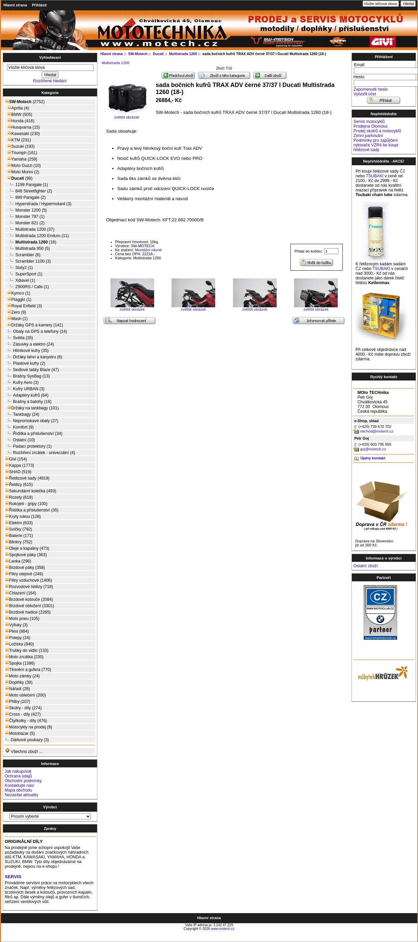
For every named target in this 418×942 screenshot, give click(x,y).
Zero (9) (15, 312)
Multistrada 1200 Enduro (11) (37, 235)
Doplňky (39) (19, 682)
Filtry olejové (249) (24, 573)
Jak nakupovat (18, 771)
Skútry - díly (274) (23, 707)
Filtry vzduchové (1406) (28, 580)
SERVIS (13, 876)
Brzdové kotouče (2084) (29, 599)
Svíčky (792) (18, 529)
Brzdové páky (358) (25, 567)
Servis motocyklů (369, 121)
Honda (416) (19, 120)
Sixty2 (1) (19, 267)
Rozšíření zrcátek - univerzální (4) (40, 452)
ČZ (402, 171)
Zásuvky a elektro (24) (29, 344)
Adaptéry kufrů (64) (26, 395)
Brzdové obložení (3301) (29, 605)
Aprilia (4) (17, 107)
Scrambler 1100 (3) (28, 261)
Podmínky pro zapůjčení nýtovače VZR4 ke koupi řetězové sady (376, 145)
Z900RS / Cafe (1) (27, 286)
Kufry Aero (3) (22, 382)
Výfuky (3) (16, 624)
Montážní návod (148, 250)
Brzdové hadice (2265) (28, 612)
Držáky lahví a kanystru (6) (33, 356)
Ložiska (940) (19, 643)
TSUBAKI (375, 176)
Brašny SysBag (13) (27, 375)
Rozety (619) (19, 497)
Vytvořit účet (365, 94)
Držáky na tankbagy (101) (32, 407)
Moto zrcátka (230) (24, 656)
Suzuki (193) (20, 146)
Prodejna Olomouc (371, 126)
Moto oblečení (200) (25, 695)
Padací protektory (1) (28, 446)
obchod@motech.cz (376, 431)
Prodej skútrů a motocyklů (377, 131)
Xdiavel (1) (20, 280)
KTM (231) (18, 139)
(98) (19, 178)
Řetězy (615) (19, 484)
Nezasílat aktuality (21, 795)
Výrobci (50, 807)
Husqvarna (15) (22, 127)
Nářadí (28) (17, 688)
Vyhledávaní (50, 57)
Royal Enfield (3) (23, 305)
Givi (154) (16, 458)
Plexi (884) (17, 631)
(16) (30, 242)
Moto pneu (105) (22, 618)
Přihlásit (39, 5)
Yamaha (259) (21, 159)
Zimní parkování (368, 135)
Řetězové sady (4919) (27, 478)
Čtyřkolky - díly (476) (26, 720)
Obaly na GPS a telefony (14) (36, 331)
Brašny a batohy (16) (28, 401)
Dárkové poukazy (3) (27, 739)
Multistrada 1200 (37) (29, 229)
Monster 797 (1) (25, 216)
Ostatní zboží (366, 566)
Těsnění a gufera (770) (28, 669)
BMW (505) (18, 114)
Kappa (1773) (19, 465)
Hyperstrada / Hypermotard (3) (38, 203)
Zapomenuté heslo (371, 89)
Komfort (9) (19, 427)
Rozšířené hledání (50, 81)
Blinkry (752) (18, 541)
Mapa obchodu (18, 790)
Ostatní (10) (20, 439)
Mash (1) (16, 318)
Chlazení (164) (20, 592)
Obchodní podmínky (23, 780)
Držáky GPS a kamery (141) (34, 324)
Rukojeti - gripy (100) (26, 503)
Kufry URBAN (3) (25, 388)
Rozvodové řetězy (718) (29, 586)
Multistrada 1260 (116, 63)
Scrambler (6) (22, 254)
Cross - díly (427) (23, 714)
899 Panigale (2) (25, 197)
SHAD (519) (18, 471)
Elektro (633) (19, 522)
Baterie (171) (19, 535)
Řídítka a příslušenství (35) (31, 509)
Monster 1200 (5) (26, 210)
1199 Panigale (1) (26, 184)
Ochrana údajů (18, 776)
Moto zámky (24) (22, 675)
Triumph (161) (21, 152)
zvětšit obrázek (132, 307)
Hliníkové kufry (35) (27, 350)
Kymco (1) (17, 293)
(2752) (25, 101)
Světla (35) (19, 337)
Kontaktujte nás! (19, 785)
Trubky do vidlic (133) (26, 650)
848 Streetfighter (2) (28, 190)
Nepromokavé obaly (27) (31, 420)
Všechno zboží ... (24, 751)
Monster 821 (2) (25, 222)
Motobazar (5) (20, 733)
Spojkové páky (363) (26, 554)
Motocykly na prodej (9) (28, 726)
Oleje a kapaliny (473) (27, 548)
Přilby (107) (17, 701)
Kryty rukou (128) (23, 516)
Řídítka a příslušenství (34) (33, 433)
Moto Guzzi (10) (23, 165)
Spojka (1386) (20, 663)
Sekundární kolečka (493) (30, 490)
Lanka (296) (18, 561)
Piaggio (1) (18, 299)
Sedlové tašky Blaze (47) (32, 369)
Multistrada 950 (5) (27, 248)
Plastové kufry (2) (25, 363)
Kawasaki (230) (22, 133)
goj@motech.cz (373, 449)
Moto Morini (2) (22, 171)
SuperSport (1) (23, 273)
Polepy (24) (17, 637)
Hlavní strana (15, 5)
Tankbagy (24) (22, 414)
